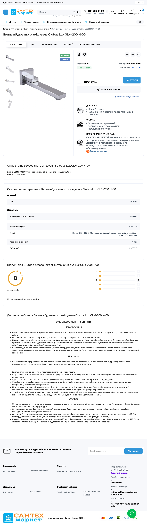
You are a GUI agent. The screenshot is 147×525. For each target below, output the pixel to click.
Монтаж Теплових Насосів (50, 2)
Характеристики (49, 44)
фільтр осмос (75, 16)
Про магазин (9, 471)
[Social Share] (138, 54)
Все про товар (16, 44)
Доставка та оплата (39, 471)
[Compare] (79, 54)
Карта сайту (35, 491)
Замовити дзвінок (96, 151)
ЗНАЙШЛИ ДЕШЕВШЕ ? (128, 96)
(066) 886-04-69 (93, 11)
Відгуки (68, 44)
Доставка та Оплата (89, 44)
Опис (32, 44)
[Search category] (74, 12)
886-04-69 (121, 470)
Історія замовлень (91, 491)
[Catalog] (5, 12)
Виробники (8, 492)
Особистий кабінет (66, 492)
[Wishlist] (84, 54)
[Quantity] (79, 80)
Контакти (28, 2)
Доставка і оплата (12, 2)
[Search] (78, 12)
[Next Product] (133, 54)
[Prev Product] (127, 54)
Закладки (87, 495)
